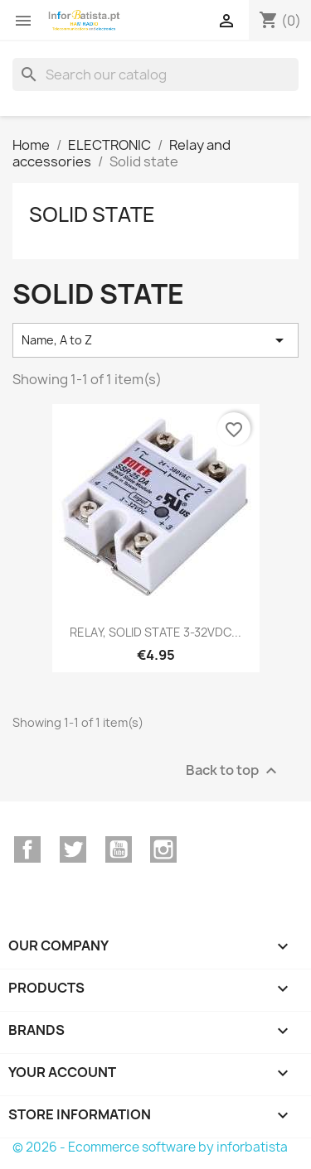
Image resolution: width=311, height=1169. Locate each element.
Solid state (92, 214)
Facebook (27, 849)
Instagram (163, 849)
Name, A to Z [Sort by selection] (155, 340)
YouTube (118, 849)
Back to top (233, 770)
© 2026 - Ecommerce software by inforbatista (150, 1147)
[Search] (155, 74)
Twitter (73, 849)
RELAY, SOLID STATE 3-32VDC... (155, 632)
